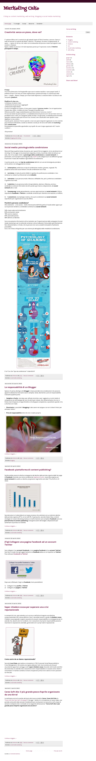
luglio (67, 76)
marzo (68, 62)
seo (69, 46)
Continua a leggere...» (10, 454)
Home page (8, 23)
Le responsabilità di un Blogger (20, 387)
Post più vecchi (58, 751)
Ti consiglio (17, 23)
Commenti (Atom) (15, 754)
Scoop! (24, 23)
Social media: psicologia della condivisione (26, 147)
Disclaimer (39, 23)
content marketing (73, 42)
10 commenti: (27, 136)
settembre (69, 74)
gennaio (68, 66)
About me (31, 23)
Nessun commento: (29, 375)
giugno (68, 58)
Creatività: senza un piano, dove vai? (23, 32)
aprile (67, 60)
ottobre (68, 72)
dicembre (68, 68)
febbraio (68, 64)
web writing (18, 138)
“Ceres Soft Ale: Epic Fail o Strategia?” (16, 700)
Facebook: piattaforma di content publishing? (28, 469)
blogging (12, 138)
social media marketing (16, 378)
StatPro (35, 157)
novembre (69, 70)
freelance (70, 44)
